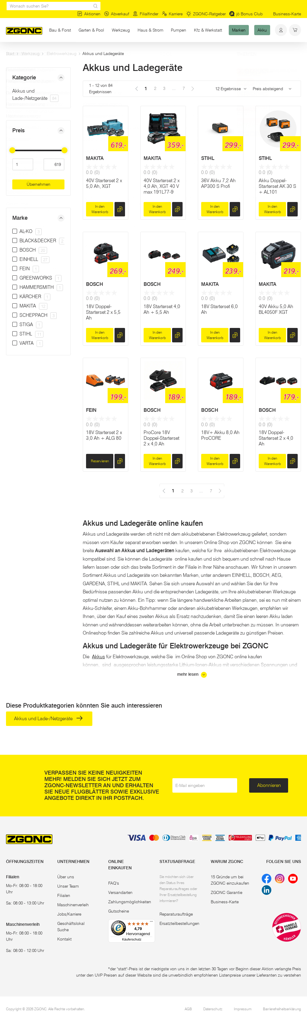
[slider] (12, 150)
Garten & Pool (91, 30)
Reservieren (100, 461)
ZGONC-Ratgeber (206, 13)
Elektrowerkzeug (61, 53)
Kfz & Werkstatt (208, 30)
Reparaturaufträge (176, 914)
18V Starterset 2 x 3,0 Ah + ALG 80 (104, 435)
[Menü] (151, 922)
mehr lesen (192, 675)
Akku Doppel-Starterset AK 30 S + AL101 (277, 186)
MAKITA (95, 158)
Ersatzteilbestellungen (179, 923)
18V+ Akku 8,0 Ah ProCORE (220, 435)
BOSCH (94, 284)
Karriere (172, 13)
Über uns (65, 876)
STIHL (207, 158)
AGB (188, 1009)
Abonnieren (269, 785)
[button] (38, 78)
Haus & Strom (150, 30)
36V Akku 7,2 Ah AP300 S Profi (218, 183)
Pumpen (178, 30)
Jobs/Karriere (69, 914)
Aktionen (88, 13)
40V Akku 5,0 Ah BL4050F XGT (276, 309)
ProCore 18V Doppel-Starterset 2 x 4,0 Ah (161, 438)
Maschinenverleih (73, 904)
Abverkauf (116, 13)
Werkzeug (121, 30)
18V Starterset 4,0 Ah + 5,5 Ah (162, 309)
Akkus (98, 656)
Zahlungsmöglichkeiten (129, 901)
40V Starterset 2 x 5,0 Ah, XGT (104, 183)
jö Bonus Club (246, 13)
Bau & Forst (60, 30)
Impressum (243, 1009)
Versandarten (120, 892)
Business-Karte (287, 13)
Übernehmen (38, 184)
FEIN (91, 410)
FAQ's (113, 883)
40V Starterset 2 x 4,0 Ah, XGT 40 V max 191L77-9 (162, 186)
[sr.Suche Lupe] (96, 6)
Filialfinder (145, 13)
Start (10, 53)
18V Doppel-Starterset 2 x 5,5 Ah (103, 312)
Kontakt (64, 939)
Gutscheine (118, 911)
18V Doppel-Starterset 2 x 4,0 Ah (276, 438)
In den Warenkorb (99, 209)
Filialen (63, 895)
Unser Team (68, 886)
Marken (239, 30)
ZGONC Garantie (226, 892)
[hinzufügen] (120, 209)
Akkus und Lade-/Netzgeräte (48, 718)
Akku (262, 30)
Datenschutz (212, 1009)
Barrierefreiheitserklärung (282, 1009)
